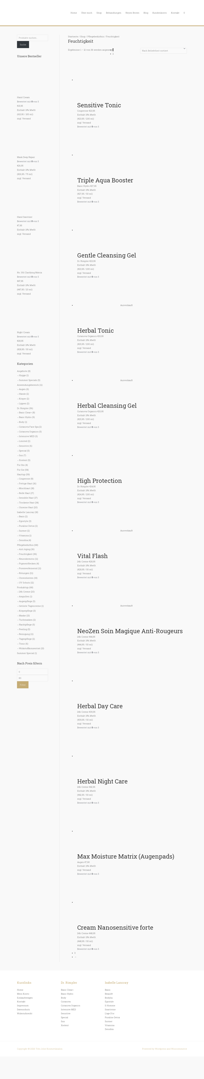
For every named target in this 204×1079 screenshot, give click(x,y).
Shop (99, 12)
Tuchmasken (26, 619)
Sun (21, 455)
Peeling (23, 629)
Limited (23, 441)
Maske (22, 615)
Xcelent (23, 460)
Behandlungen (113, 12)
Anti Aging (24, 549)
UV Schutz (24, 582)
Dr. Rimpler (23, 408)
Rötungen (24, 573)
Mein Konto (23, 993)
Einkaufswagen (25, 997)
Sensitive (24, 445)
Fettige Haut (25, 483)
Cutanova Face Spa (29, 426)
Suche (23, 44)
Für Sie (20, 469)
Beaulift (109, 993)
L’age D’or (110, 1013)
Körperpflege (26, 610)
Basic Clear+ (25, 412)
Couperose (24, 478)
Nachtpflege (25, 624)
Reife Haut (24, 492)
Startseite (73, 36)
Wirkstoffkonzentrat (29, 648)
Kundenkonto (159, 12)
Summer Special (25, 653)
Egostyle (23, 521)
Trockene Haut (26, 502)
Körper (22, 398)
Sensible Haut (26, 497)
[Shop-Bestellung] (163, 51)
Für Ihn (21, 464)
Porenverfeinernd (28, 568)
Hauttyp (21, 474)
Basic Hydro (25, 417)
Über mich (86, 12)
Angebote (22, 371)
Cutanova (66, 1001)
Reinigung (24, 634)
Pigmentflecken (27, 563)
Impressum (23, 1005)
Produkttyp (23, 587)
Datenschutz (23, 1009)
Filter (23, 684)
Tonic (22, 643)
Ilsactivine (110, 1009)
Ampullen (24, 596)
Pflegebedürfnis (25, 545)
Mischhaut (24, 488)
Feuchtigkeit (25, 553)
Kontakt (175, 12)
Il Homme (110, 1005)
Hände (22, 393)
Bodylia (109, 997)
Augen (22, 389)
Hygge (22, 375)
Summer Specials (28, 380)
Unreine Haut (26, 507)
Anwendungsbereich (28, 384)
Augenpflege (25, 601)
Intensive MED (27, 436)
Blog (146, 12)
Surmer (23, 530)
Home (74, 12)
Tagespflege (25, 638)
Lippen (22, 403)
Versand (26, 118)
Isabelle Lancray (25, 512)
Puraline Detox (27, 525)
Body (21, 422)
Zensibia (23, 540)
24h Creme (24, 591)
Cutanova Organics (29, 431)
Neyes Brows (132, 12)
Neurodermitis (26, 558)
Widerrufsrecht (25, 1013)
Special (22, 450)
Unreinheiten (26, 577)
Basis (22, 516)
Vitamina (24, 535)
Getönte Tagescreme (30, 605)
